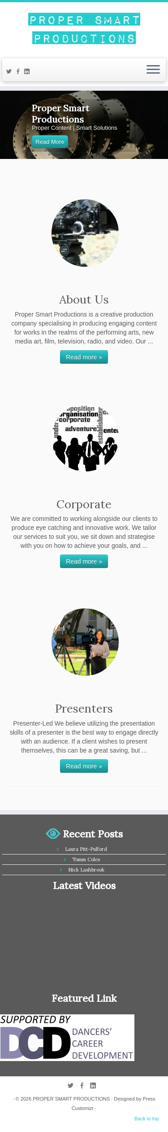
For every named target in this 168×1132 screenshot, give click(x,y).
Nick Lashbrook (86, 870)
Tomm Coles (86, 859)
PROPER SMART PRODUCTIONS (71, 1098)
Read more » (84, 357)
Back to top (146, 1118)
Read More (49, 141)
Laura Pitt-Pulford (86, 849)
